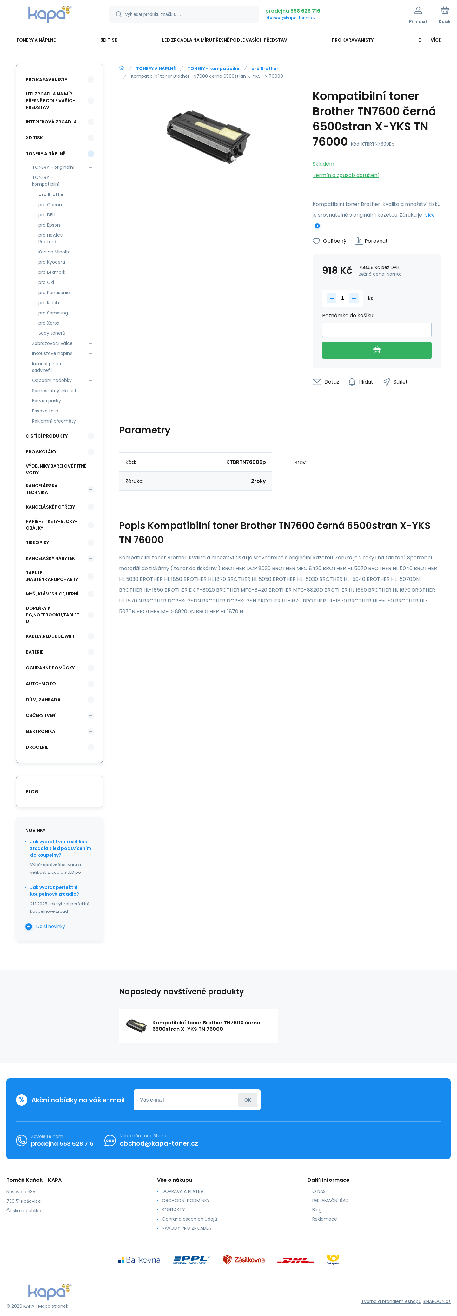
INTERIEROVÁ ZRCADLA (51, 122)
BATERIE (34, 652)
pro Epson (49, 225)
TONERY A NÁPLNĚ (156, 68)
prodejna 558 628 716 (292, 11)
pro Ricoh (48, 302)
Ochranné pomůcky (50, 668)
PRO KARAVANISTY (46, 79)
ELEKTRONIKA (40, 731)
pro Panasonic (54, 292)
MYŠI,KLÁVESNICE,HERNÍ (52, 594)
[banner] (50, 15)
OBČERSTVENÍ (41, 715)
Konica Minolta (54, 252)
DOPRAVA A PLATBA (182, 1191)
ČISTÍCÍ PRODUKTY (47, 436)
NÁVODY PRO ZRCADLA (186, 1228)
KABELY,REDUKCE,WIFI (50, 636)
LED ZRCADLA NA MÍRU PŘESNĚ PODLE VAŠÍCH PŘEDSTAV (51, 100)
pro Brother (264, 68)
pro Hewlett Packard (51, 238)
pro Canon (50, 204)
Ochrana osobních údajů (189, 1219)
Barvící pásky (46, 401)
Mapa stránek (53, 1306)
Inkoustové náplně (52, 353)
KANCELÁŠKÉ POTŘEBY (50, 507)
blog (32, 791)
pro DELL (47, 215)
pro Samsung (53, 313)
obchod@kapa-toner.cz (290, 18)
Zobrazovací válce (52, 343)
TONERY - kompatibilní (213, 68)
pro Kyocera (51, 262)
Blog (316, 1210)
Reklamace (324, 1219)
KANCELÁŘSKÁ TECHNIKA (42, 489)
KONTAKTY (173, 1210)
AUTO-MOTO (41, 684)
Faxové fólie (45, 411)
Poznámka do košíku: (348, 315)
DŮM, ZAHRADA (43, 699)
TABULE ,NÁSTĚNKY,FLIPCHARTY (52, 575)
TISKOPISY (37, 542)
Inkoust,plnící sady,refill (46, 366)
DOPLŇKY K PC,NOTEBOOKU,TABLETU (52, 615)
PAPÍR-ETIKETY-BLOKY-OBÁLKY (51, 524)
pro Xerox (48, 323)
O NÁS (319, 1191)
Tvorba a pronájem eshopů (391, 1301)
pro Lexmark (51, 272)
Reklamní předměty (54, 421)
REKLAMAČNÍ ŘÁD (330, 1200)
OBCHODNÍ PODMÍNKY (186, 1200)
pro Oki (46, 282)
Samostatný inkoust (54, 390)
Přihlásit (247, 1100)
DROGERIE (37, 747)
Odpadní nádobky (52, 380)
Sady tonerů (51, 333)
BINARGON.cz (437, 1301)
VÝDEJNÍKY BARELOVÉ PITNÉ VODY (56, 469)
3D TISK (34, 138)
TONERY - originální (53, 167)
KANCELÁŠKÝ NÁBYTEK (50, 558)
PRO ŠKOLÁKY (41, 452)
